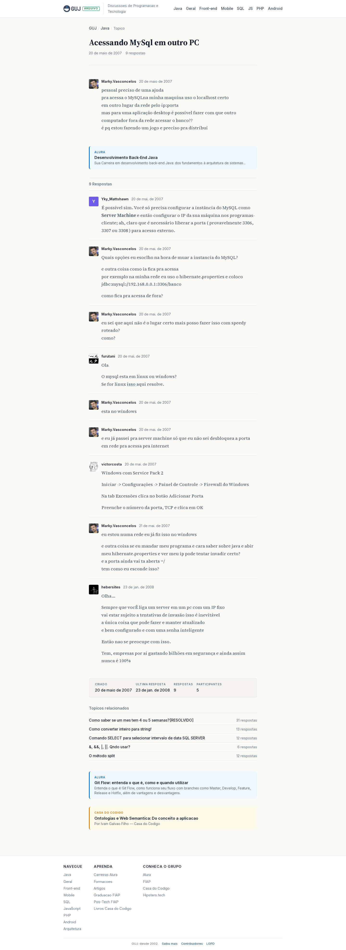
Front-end (71, 888)
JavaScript (71, 908)
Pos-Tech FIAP (106, 902)
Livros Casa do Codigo (112, 908)
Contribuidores (192, 943)
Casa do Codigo (156, 888)
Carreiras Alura (105, 875)
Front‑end (208, 8)
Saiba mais (170, 943)
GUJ (93, 28)
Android (275, 8)
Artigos (99, 888)
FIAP (147, 882)
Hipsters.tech (154, 895)
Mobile (227, 8)
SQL (240, 8)
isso (131, 384)
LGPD (210, 943)
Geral (191, 8)
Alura (147, 875)
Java (177, 8)
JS (250, 8)
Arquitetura (72, 929)
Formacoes (103, 882)
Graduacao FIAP (107, 895)
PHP (260, 8)
